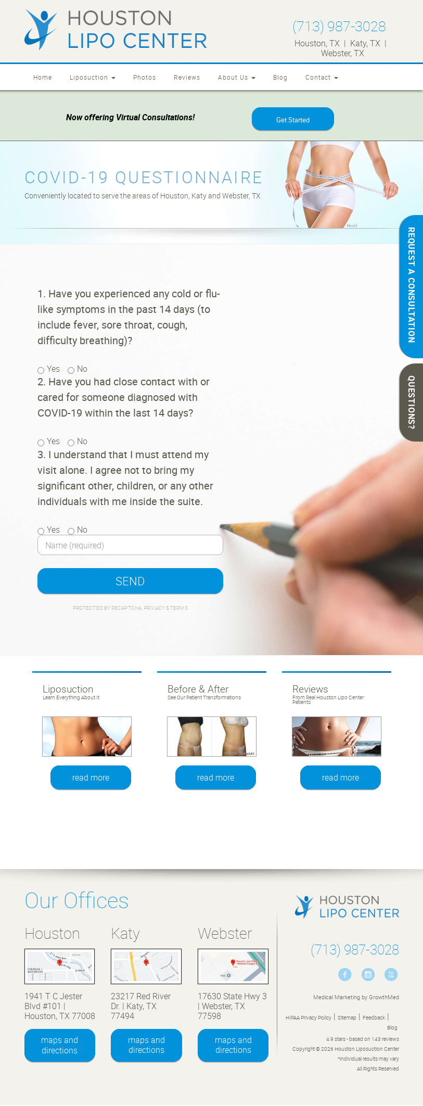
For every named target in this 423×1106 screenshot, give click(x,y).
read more (91, 778)
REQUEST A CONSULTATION (411, 285)
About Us (236, 77)
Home (42, 77)
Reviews (187, 77)
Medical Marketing (336, 998)
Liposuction (93, 77)
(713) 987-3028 (339, 26)
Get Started (293, 120)
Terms (178, 609)
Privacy (155, 609)
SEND (130, 581)
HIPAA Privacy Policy (308, 1018)
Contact (321, 77)
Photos (144, 77)
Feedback (374, 1018)
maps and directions (59, 1046)
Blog (280, 77)
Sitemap (347, 1018)
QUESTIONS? (411, 402)
